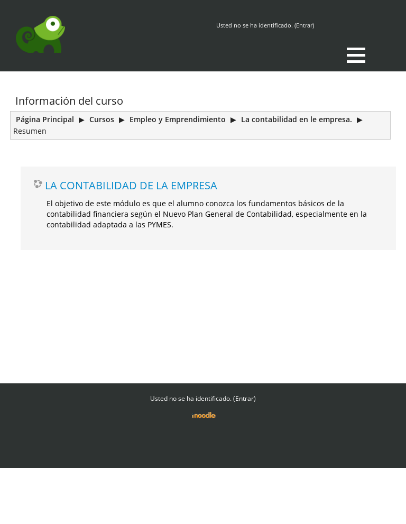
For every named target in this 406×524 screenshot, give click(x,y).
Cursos (101, 119)
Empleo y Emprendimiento (178, 119)
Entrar (304, 25)
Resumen (30, 131)
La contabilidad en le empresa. (296, 119)
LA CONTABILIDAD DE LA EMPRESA (131, 185)
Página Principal (45, 119)
